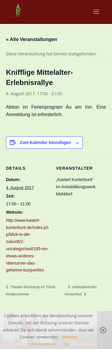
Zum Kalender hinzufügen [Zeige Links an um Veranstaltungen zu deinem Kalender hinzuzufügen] (45, 142)
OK (66, 344)
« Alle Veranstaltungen (31, 39)
